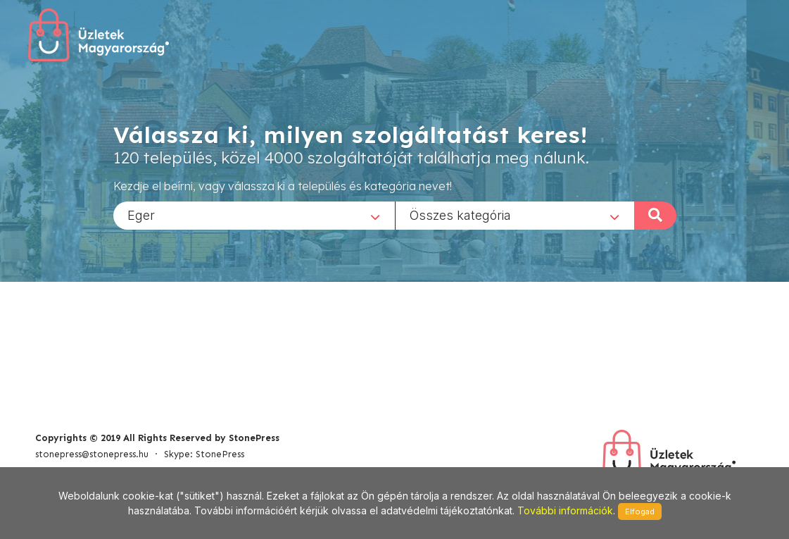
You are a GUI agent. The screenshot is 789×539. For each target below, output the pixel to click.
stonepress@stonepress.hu (92, 454)
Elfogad (640, 511)
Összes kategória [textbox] (460, 214)
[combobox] (254, 215)
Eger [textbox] (141, 214)
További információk (565, 510)
